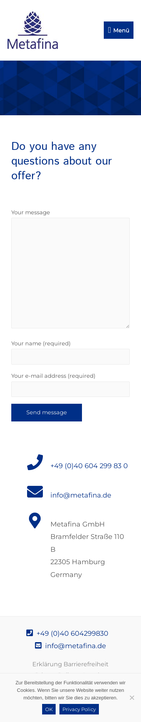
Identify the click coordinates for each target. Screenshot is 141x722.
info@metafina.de (80, 495)
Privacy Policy (79, 709)
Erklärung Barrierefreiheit (70, 664)
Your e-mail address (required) (70, 384)
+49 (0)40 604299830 (67, 633)
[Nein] (131, 697)
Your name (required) (70, 352)
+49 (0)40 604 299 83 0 (89, 466)
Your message (70, 270)
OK (49, 709)
